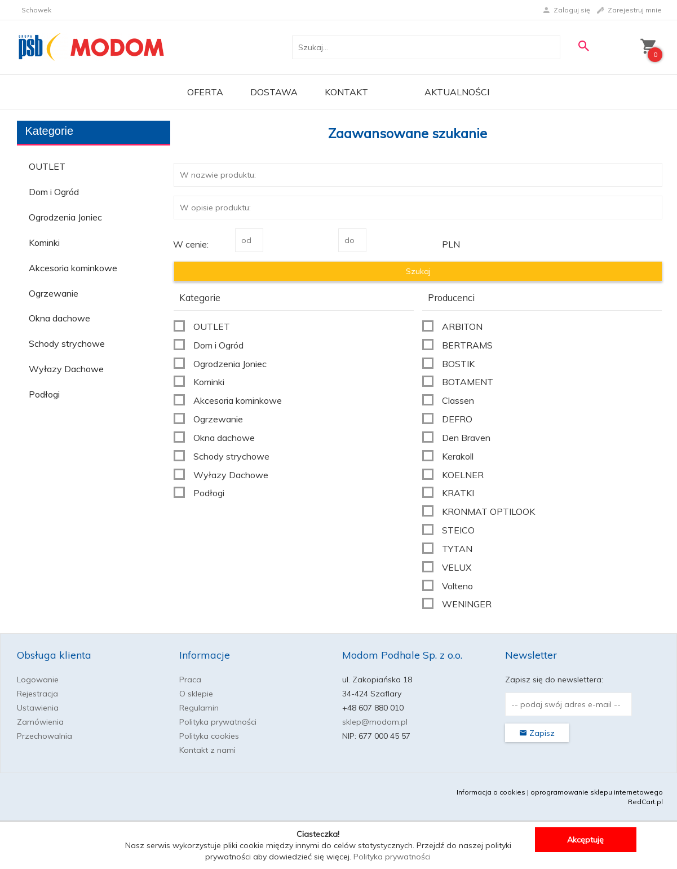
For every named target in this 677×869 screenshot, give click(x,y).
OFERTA (205, 92)
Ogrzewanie (53, 293)
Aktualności (456, 92)
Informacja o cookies (491, 792)
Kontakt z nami (207, 750)
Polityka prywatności (217, 722)
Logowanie (38, 679)
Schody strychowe (67, 343)
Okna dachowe (59, 318)
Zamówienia (40, 722)
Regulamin (199, 708)
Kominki (44, 242)
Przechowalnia (44, 736)
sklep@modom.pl (375, 722)
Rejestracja (37, 694)
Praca (190, 679)
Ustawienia (38, 708)
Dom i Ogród (54, 191)
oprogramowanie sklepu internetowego (596, 792)
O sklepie (196, 694)
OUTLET (47, 166)
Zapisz (537, 733)
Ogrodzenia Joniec (65, 217)
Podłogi (44, 394)
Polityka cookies (209, 736)
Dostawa (274, 92)
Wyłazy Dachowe (66, 368)
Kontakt (346, 92)
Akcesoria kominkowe (73, 268)
